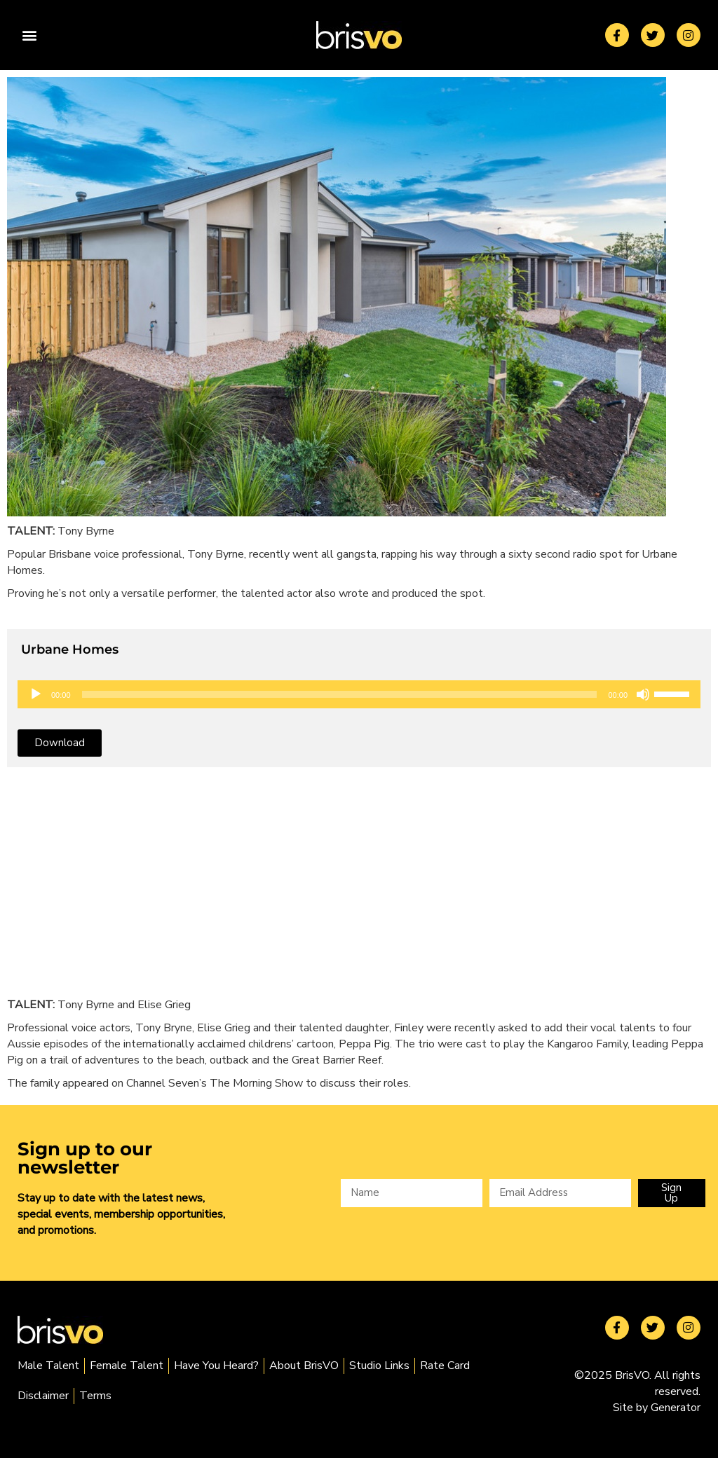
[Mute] (643, 694)
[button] (29, 35)
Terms (95, 1395)
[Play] (36, 694)
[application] (359, 694)
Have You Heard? (216, 1365)
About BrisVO (304, 1365)
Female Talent (126, 1365)
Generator (675, 1407)
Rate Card (445, 1365)
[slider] (339, 694)
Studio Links (379, 1365)
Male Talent (48, 1365)
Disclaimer (43, 1395)
